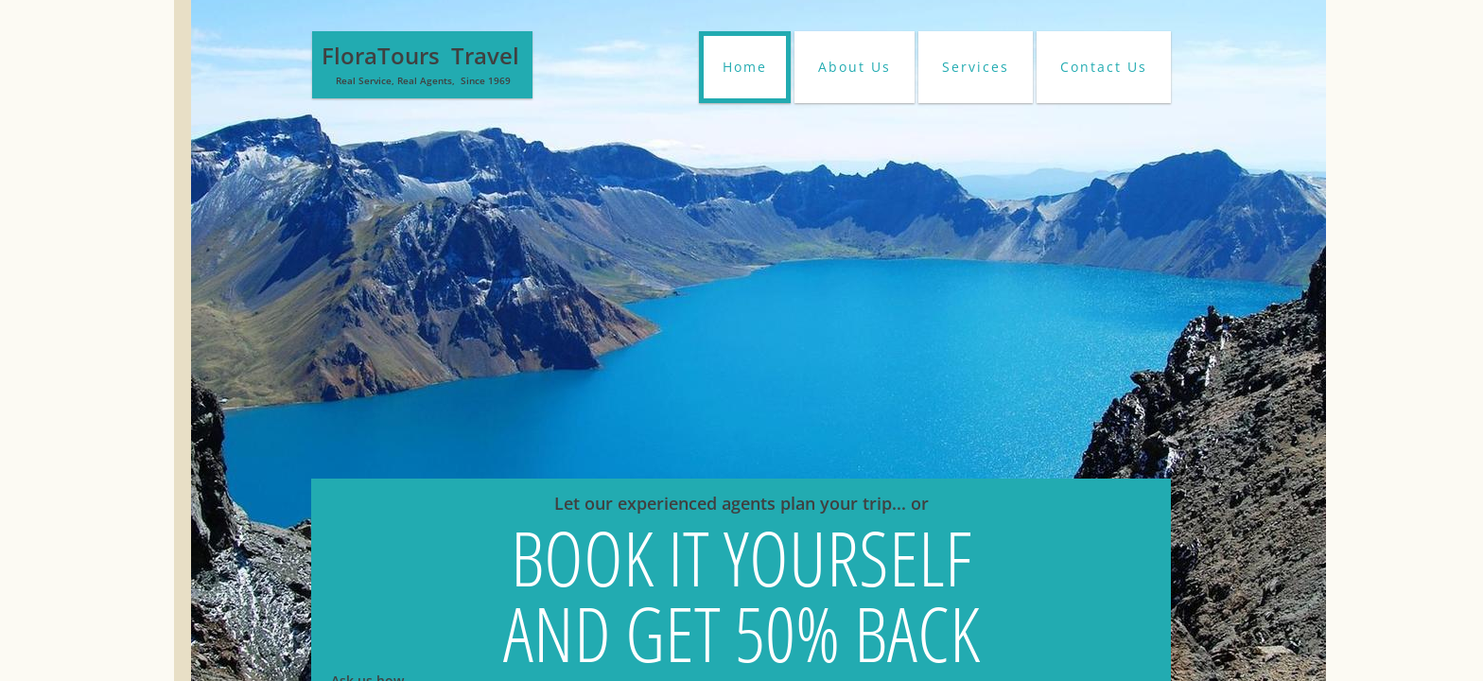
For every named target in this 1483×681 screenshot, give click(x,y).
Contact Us (1103, 67)
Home (745, 67)
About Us (854, 67)
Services (975, 67)
